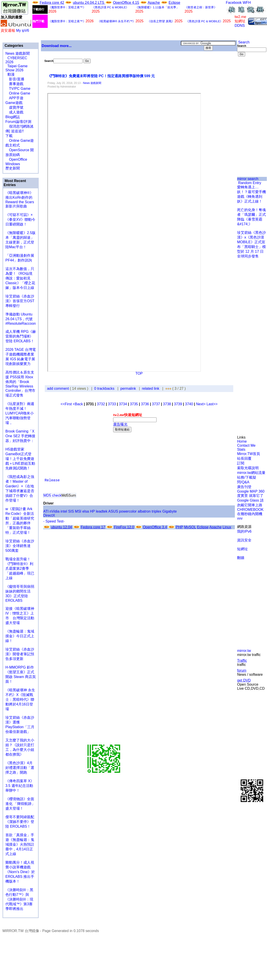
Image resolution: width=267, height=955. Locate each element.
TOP (139, 373)
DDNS (240, 25)
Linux (226, 527)
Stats (241, 449)
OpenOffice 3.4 (155, 527)
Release (52, 480)
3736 (145, 404)
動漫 (11, 74)
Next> (201, 404)
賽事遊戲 (14, 84)
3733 (112, 404)
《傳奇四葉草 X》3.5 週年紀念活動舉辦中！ (19, 785)
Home (242, 441)
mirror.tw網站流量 (251, 473)
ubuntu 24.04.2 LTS (89, 3)
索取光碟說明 (248, 468)
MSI (78, 511)
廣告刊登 (244, 487)
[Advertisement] (251, 78)
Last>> (212, 404)
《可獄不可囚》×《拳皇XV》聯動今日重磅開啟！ (20, 219)
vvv (239, 518)
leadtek (102, 511)
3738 (167, 404)
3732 (101, 404)
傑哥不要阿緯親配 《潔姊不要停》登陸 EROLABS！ (19, 821)
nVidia (54, 511)
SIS (71, 511)
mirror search (247, 179)
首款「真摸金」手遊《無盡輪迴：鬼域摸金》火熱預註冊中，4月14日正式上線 (19, 844)
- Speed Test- (54, 521)
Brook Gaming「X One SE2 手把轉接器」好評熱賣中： (20, 436)
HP (92, 511)
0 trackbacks (104, 388)
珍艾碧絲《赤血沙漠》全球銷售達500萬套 (19, 545)
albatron (144, 511)
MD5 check (52, 495)
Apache (154, 3)
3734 (123, 404)
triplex (156, 511)
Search (243, 42)
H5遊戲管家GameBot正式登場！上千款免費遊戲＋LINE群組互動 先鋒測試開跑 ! (20, 458)
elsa (85, 511)
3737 (156, 404)
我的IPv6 (244, 531)
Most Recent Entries (15, 183)
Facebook (234, 3)
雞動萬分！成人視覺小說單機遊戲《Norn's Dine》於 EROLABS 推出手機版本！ (20, 871)
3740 (189, 404)
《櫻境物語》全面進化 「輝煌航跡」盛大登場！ (20, 803)
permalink (128, 388)
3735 (134, 404)
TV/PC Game (17, 88)
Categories (13, 45)
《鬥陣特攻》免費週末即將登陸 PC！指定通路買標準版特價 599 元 (101, 76)
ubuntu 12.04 (61, 527)
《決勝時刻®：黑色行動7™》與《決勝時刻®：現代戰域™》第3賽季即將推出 (19, 899)
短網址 (242, 549)
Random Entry (249, 183)
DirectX (49, 515)
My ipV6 (22, 30)
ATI (46, 511)
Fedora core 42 (52, 3)
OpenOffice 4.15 (126, 3)
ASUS (113, 511)
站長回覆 (244, 458)
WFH (247, 3)
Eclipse (174, 3)
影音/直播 (14, 79)
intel (64, 511)
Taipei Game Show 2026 (16, 68)
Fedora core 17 (93, 527)
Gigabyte (169, 511)
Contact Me (246, 445)
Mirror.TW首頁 (248, 454)
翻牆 (240, 558)
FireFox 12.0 (124, 527)
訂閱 (240, 463)
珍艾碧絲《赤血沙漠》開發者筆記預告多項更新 (19, 654)
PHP (179, 527)
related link (150, 388)
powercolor (128, 511)
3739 (178, 404)
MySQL (190, 527)
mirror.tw (244, 651)
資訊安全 (244, 540)
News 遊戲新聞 (17, 53)
